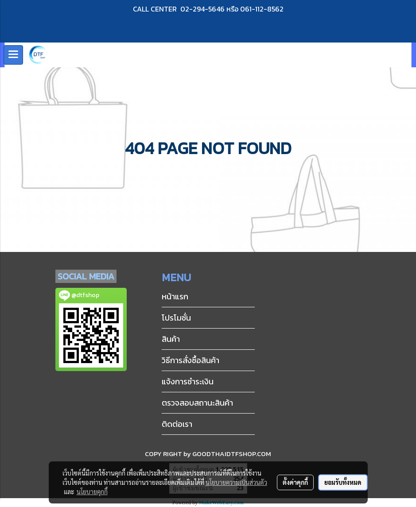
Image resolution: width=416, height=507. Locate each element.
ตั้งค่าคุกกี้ (295, 482)
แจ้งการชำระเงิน (188, 381)
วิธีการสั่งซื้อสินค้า (190, 360)
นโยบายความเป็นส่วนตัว (236, 482)
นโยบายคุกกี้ (92, 491)
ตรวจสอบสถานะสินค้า (197, 403)
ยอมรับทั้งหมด (343, 482)
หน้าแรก (175, 296)
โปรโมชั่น (176, 318)
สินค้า (171, 339)
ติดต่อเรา (177, 424)
